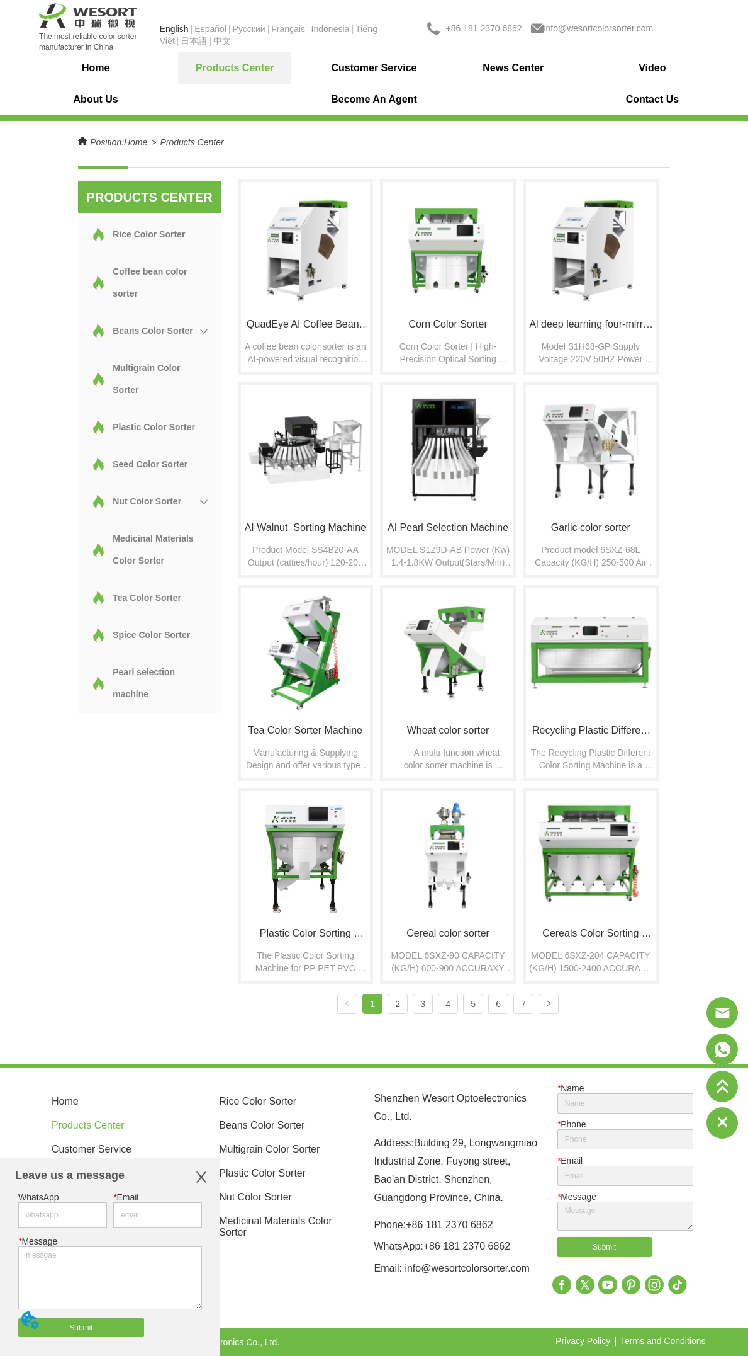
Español (210, 29)
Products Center (191, 142)
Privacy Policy (582, 1340)
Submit (80, 1327)
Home (135, 142)
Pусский (249, 29)
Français (288, 29)
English (174, 29)
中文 (222, 41)
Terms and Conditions (662, 1340)
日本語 (194, 41)
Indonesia (330, 29)
